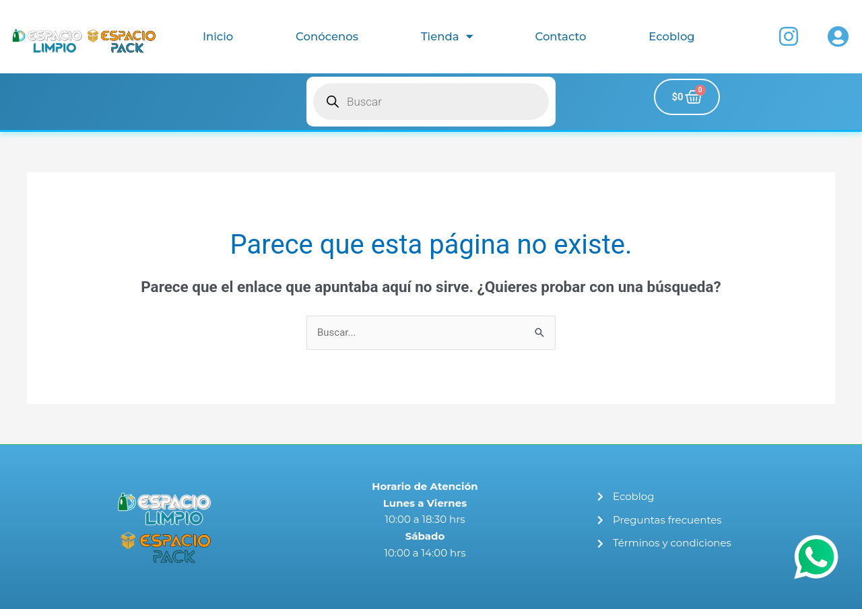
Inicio (218, 36)
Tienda (447, 36)
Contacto (560, 36)
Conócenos (327, 36)
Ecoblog (671, 36)
